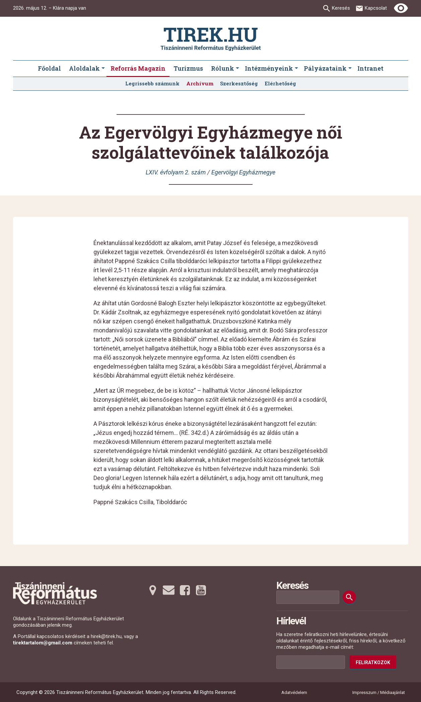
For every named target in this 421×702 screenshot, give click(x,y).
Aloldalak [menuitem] (84, 68)
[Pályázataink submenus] (350, 69)
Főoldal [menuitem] (49, 68)
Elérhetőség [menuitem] (280, 83)
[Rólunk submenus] (237, 69)
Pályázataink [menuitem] (325, 68)
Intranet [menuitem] (370, 68)
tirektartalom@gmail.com (42, 643)
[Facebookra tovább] (185, 590)
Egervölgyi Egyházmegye (243, 172)
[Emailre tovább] (169, 590)
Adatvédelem (294, 692)
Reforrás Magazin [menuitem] (138, 68)
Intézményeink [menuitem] (269, 68)
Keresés (341, 8)
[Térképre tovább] (153, 590)
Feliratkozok (373, 662)
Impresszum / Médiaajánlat (378, 692)
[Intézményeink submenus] (296, 69)
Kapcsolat (376, 8)
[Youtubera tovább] (201, 590)
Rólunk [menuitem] (222, 68)
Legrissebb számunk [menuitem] (152, 83)
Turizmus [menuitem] (188, 68)
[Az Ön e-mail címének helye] (310, 662)
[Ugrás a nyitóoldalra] (210, 39)
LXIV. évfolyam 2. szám (176, 172)
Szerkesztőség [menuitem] (239, 83)
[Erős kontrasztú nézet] (401, 8)
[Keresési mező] (307, 597)
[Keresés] (349, 597)
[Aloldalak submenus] (103, 69)
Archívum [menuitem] (199, 83)
